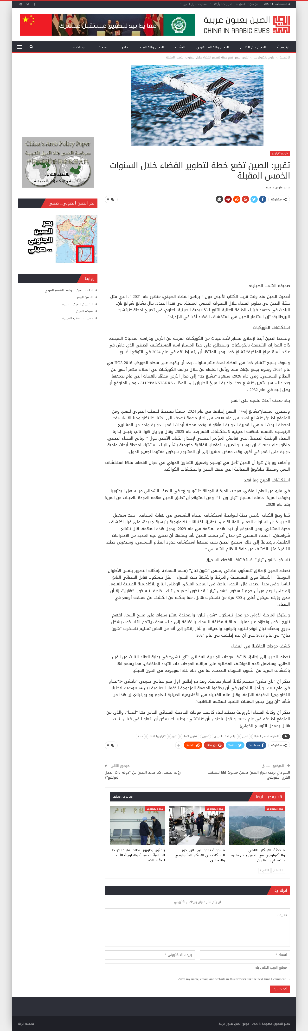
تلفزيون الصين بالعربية (77, 304)
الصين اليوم (85, 297)
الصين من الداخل (253, 47)
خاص (124, 47)
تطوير (205, 736)
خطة (140, 736)
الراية (21, 1023)
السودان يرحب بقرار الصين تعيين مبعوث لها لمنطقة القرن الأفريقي (248, 775)
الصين (245, 736)
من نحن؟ (253, 3)
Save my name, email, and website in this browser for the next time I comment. (232, 978)
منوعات (82, 47)
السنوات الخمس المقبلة (266, 736)
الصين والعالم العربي (212, 47)
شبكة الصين (84, 311)
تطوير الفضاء (190, 736)
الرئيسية (283, 47)
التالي (264, 869)
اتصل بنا (240, 3)
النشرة (180, 47)
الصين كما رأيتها (222, 4)
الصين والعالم (153, 47)
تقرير (174, 736)
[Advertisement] (197, 241)
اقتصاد (104, 47)
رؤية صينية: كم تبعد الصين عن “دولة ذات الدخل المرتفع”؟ (143, 775)
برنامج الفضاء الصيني (225, 736)
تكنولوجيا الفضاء (158, 736)
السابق (278, 869)
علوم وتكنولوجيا (279, 153)
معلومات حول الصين (194, 4)
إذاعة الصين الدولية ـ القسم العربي (69, 290)
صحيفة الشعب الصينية (77, 318)
